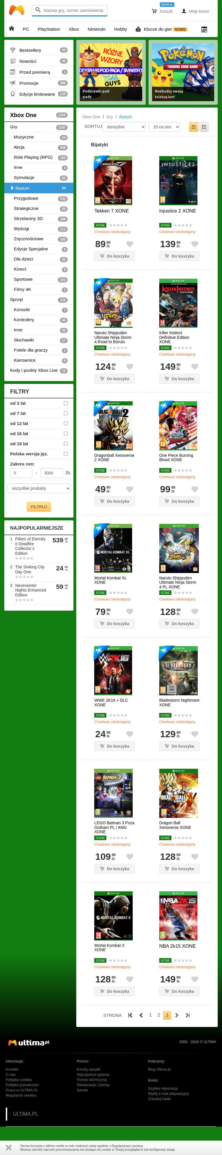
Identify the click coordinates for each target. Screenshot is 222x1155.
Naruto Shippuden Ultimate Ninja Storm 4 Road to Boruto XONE (112, 339)
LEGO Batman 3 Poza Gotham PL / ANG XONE (114, 827)
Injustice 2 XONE (177, 211)
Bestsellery (39, 50)
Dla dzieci (39, 259)
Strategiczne (39, 209)
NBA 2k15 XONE (177, 946)
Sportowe (39, 279)
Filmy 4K (39, 290)
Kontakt (12, 1069)
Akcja (39, 147)
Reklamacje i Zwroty (93, 1085)
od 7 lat (18, 413)
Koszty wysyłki (88, 1069)
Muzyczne (39, 137)
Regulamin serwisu (21, 1095)
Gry (39, 127)
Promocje (39, 83)
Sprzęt (39, 300)
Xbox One (39, 115)
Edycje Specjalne (39, 249)
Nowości (39, 61)
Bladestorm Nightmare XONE (179, 702)
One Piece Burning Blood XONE (176, 457)
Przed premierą (39, 72)
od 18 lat (19, 443)
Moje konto (195, 11)
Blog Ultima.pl (159, 1069)
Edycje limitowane (39, 94)
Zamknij (9, 1147)
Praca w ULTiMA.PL (22, 1090)
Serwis (82, 1090)
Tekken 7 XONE (111, 211)
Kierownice (39, 360)
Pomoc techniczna (92, 1080)
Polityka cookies (19, 1080)
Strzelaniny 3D (39, 219)
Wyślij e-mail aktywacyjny (168, 1094)
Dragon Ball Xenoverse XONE (175, 825)
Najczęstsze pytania (93, 1075)
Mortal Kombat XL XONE (110, 580)
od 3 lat (18, 403)
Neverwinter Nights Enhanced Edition (30, 590)
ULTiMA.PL (25, 1114)
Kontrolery (39, 320)
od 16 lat (19, 433)
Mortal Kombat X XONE (109, 947)
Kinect (39, 269)
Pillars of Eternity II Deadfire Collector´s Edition (30, 546)
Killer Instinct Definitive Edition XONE (174, 337)
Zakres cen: (22, 463)
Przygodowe (39, 199)
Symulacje (39, 178)
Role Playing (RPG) (39, 157)
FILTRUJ (39, 506)
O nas (11, 1075)
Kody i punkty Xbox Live (39, 371)
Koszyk (162, 11)
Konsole (39, 310)
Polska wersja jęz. (29, 453)
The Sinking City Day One (30, 569)
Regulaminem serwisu (127, 1145)
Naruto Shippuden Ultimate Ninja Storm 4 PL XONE (177, 582)
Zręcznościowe (39, 239)
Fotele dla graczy (39, 350)
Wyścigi (39, 229)
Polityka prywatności (22, 1085)
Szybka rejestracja (163, 1088)
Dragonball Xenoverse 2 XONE (114, 457)
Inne (39, 168)
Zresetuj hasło (159, 1099)
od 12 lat (19, 423)
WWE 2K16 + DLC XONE (111, 702)
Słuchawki (39, 340)
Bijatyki (39, 188)
